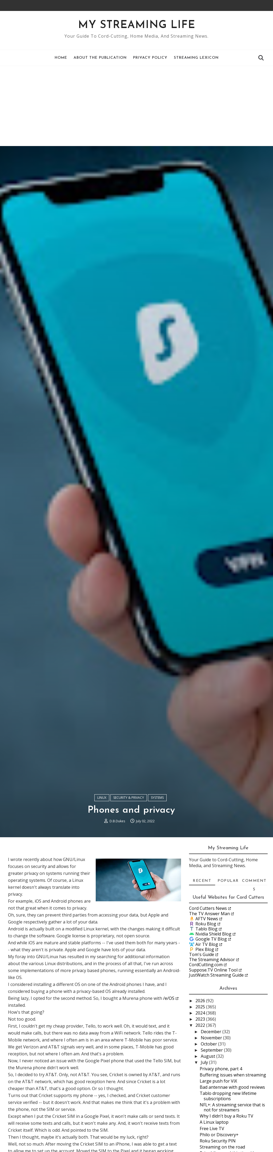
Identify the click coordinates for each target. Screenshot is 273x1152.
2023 (200, 1019)
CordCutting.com (206, 965)
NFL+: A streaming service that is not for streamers (232, 1107)
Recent (202, 881)
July (205, 1062)
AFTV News (206, 919)
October (209, 1044)
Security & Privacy (128, 797)
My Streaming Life (136, 25)
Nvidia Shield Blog (213, 934)
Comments (254, 882)
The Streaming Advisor (212, 959)
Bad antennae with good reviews (232, 1087)
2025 (200, 1007)
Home (61, 58)
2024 (200, 1013)
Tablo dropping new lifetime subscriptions (228, 1095)
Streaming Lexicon (196, 58)
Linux (101, 797)
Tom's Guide (201, 954)
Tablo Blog (206, 929)
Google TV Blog (211, 939)
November (212, 1038)
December (211, 1032)
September (212, 1050)
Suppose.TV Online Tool (213, 970)
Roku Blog (205, 924)
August (208, 1056)
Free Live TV (212, 1128)
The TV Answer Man (209, 914)
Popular (228, 881)
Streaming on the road (222, 1147)
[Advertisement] (136, 106)
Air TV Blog (206, 944)
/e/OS (168, 998)
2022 (200, 1025)
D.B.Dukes (117, 821)
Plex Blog (204, 949)
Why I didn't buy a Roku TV (226, 1116)
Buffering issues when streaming (233, 1075)
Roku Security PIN (218, 1141)
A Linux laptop (214, 1122)
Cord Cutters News (208, 908)
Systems (157, 797)
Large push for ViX (218, 1081)
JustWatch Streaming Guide (216, 975)
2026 (200, 1001)
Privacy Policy (150, 58)
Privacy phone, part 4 (221, 1069)
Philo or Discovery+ (219, 1135)
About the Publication (100, 58)
